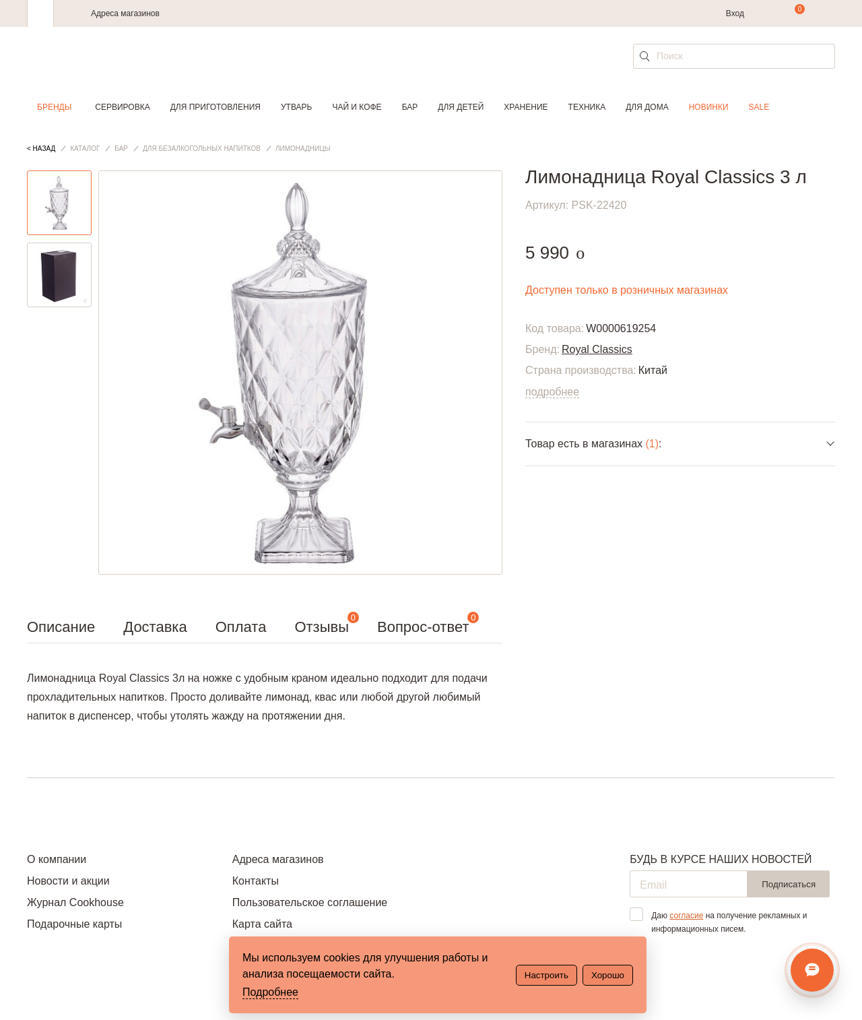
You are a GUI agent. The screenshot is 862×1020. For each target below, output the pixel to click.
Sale (759, 107)
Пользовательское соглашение (309, 902)
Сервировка (122, 107)
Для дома (647, 107)
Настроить (546, 975)
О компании (56, 859)
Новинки (709, 107)
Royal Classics (597, 349)
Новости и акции (68, 881)
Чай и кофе (356, 107)
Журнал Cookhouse (75, 902)
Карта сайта (262, 924)
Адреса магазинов (125, 13)
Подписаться (789, 884)
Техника (587, 107)
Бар (410, 107)
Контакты (255, 881)
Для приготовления (215, 107)
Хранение (526, 107)
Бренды (54, 107)
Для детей (461, 107)
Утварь (296, 107)
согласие (686, 915)
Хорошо (607, 975)
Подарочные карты (74, 924)
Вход (735, 13)
